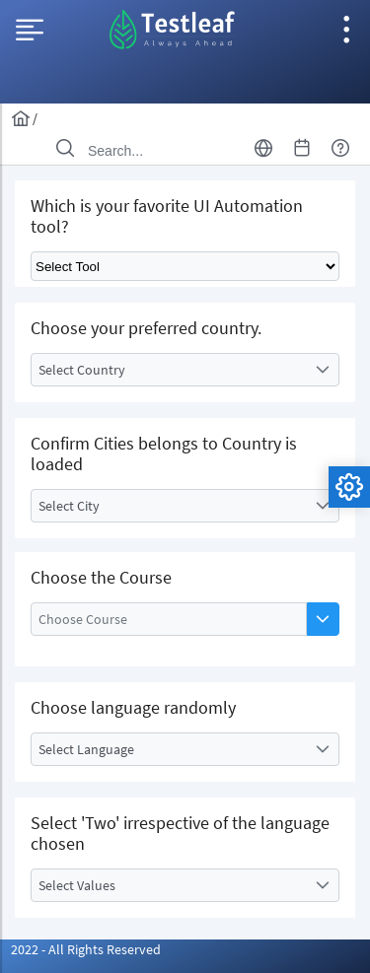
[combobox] (185, 369)
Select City (69, 506)
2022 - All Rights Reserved (86, 949)
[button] (323, 619)
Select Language (86, 749)
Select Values (76, 885)
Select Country (81, 370)
